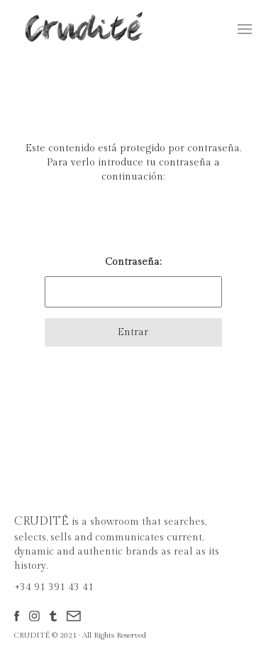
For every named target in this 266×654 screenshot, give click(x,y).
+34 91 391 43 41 (54, 587)
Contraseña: (133, 281)
